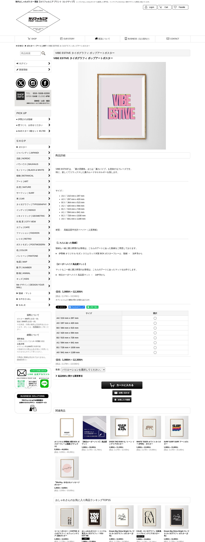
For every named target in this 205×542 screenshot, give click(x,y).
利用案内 (36, 327)
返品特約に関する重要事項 (69, 376)
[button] (121, 399)
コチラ (135, 253)
